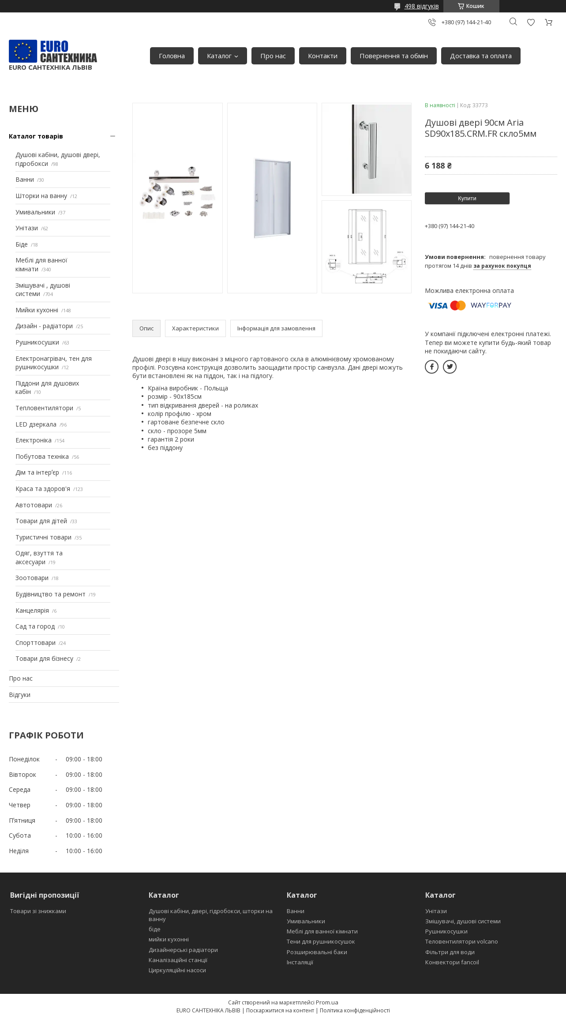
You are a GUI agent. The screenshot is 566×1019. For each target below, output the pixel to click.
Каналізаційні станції (178, 960)
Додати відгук (531, 22)
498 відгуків (422, 6)
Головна (172, 55)
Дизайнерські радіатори (183, 950)
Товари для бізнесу (44, 658)
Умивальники (35, 212)
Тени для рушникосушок (321, 941)
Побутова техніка (42, 456)
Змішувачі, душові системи (463, 921)
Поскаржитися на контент (280, 1010)
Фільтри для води (450, 952)
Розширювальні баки (317, 952)
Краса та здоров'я (42, 488)
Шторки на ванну (41, 195)
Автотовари (33, 505)
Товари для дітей (41, 521)
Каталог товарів (36, 136)
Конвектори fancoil (452, 962)
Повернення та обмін (394, 55)
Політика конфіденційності (355, 1010)
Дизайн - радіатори (44, 326)
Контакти (322, 55)
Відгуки (19, 694)
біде (155, 929)
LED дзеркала (35, 424)
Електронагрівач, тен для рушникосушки (53, 362)
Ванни (24, 179)
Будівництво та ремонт (50, 594)
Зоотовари (32, 577)
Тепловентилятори (44, 408)
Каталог (219, 55)
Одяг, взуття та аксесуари (39, 557)
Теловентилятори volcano (461, 941)
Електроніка (33, 440)
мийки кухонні (169, 939)
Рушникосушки (37, 342)
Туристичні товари (43, 537)
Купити (467, 198)
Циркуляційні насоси (177, 970)
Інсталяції (300, 962)
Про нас (273, 55)
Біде (21, 244)
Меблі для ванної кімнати (322, 931)
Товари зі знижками (38, 911)
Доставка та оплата (481, 55)
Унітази (26, 228)
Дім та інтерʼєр (37, 472)
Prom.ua (327, 1002)
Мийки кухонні (36, 310)
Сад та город (35, 626)
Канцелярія (32, 610)
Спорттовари (35, 642)
